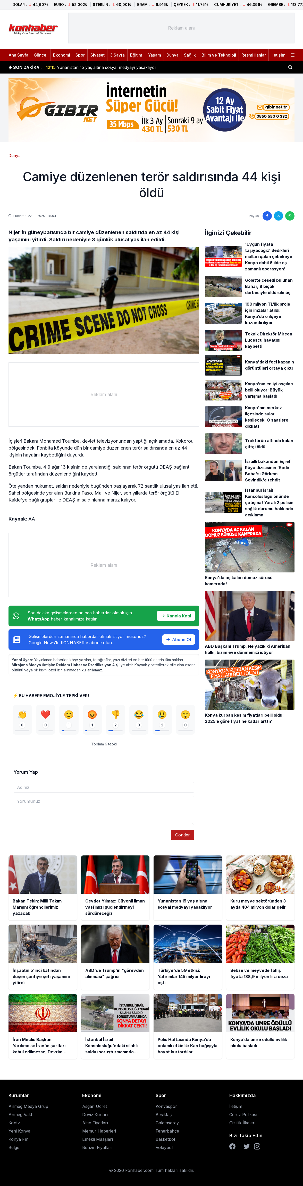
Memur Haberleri (99, 1131)
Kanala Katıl (176, 615)
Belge (14, 1147)
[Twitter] (247, 1147)
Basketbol (165, 1139)
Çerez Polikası (243, 1114)
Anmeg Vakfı (21, 1114)
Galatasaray (167, 1123)
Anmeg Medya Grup (28, 1106)
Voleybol (164, 1147)
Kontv (14, 1123)
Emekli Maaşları (97, 1139)
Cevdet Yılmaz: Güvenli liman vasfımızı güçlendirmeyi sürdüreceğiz (117, 65)
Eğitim (136, 55)
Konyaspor (166, 1106)
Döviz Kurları (95, 1114)
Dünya (172, 55)
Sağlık (190, 55)
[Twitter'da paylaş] (278, 216)
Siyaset (97, 55)
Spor (80, 55)
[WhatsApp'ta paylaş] (289, 216)
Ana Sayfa (18, 55)
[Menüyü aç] (292, 55)
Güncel (40, 55)
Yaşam (154, 55)
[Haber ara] (290, 67)
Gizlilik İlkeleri (242, 1123)
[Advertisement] (181, 28)
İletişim (278, 55)
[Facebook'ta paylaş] (267, 216)
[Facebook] (232, 1147)
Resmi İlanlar (253, 55)
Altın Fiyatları (95, 1123)
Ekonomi (61, 55)
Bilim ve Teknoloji (218, 55)
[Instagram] (257, 1147)
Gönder (182, 835)
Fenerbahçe (167, 1131)
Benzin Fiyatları (97, 1147)
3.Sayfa (117, 55)
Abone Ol (178, 639)
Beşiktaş (164, 1114)
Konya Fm (18, 1139)
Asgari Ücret (94, 1106)
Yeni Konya (19, 1131)
